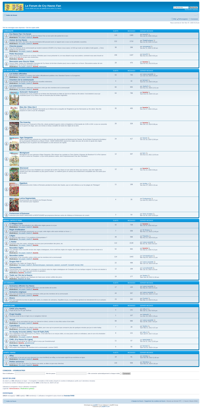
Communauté (8, 31)
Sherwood (24, 168)
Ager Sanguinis (26, 138)
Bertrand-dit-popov (39, 265)
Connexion (194, 19)
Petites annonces (16, 362)
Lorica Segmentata (27, 198)
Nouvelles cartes (16, 255)
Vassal (12, 320)
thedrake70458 (69, 395)
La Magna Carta (16, 224)
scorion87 (64, 265)
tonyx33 (145, 34)
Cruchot (145, 298)
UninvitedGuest (148, 256)
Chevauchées (15, 268)
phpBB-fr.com (105, 406)
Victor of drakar (148, 214)
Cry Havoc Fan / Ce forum (20, 34)
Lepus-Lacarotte (148, 74)
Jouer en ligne (9, 305)
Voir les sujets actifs (32, 27)
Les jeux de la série (11, 70)
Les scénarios (8, 283)
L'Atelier (12, 242)
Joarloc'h (29, 37)
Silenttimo (146, 362)
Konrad (77, 265)
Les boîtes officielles (18, 74)
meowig (145, 356)
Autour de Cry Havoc (18, 40)
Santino (145, 275)
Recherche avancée (191, 9)
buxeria (35, 37)
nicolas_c (146, 183)
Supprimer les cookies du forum (154, 401)
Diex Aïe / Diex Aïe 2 (28, 107)
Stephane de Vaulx (24, 278)
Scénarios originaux (17, 292)
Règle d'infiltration (17, 230)
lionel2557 (28, 272)
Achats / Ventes (9, 352)
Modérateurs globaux (27, 388)
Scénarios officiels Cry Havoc (21, 286)
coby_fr (145, 309)
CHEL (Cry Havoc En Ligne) (21, 339)
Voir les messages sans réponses (14, 27)
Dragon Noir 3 (15, 261)
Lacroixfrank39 (147, 268)
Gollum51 (146, 314)
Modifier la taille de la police (196, 14)
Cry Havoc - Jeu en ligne (19, 345)
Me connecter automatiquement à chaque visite (105, 373)
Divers (12, 298)
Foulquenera (147, 198)
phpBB (95, 405)
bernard (145, 80)
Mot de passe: (50, 373)
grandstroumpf (29, 343)
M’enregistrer (183, 19)
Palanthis (146, 236)
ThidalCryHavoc (148, 40)
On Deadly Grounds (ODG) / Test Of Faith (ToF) (29, 332)
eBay (11, 356)
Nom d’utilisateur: (8, 373)
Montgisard (24, 153)
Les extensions (15, 86)
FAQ (174, 19)
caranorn (57, 265)
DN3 (81, 265)
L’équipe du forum (137, 401)
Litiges (12, 236)
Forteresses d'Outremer (19, 213)
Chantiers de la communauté (21, 80)
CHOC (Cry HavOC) (17, 309)
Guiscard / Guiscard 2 (29, 92)
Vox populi (22, 37)
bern (144, 153)
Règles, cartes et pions (12, 220)
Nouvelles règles (16, 248)
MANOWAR (146, 340)
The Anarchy (25, 122)
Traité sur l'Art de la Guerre (20, 275)
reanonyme (42, 66)
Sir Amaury (146, 230)
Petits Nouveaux (16, 54)
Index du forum (11, 15)
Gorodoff (71, 265)
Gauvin (145, 138)
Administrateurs (14, 388)
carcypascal (146, 46)
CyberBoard (14, 326)
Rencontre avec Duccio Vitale (21, 61)
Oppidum (23, 183)
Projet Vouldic (15, 314)
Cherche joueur (15, 46)
